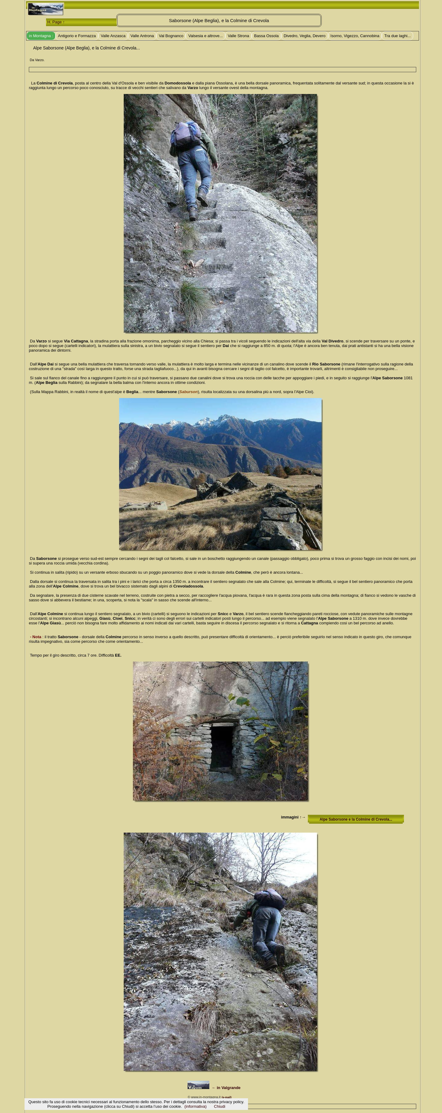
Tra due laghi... (397, 35)
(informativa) (195, 1106)
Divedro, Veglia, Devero (305, 35)
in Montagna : (41, 35)
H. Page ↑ (56, 22)
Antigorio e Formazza (77, 35)
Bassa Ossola (266, 35)
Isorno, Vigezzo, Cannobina (355, 35)
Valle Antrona (142, 35)
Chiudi (219, 1106)
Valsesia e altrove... (205, 35)
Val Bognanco (171, 35)
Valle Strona (238, 35)
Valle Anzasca (113, 35)
